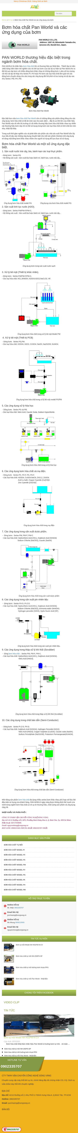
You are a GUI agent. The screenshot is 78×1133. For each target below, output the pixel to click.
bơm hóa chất (28, 66)
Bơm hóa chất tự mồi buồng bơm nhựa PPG (32, 967)
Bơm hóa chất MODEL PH (14, 885)
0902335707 (19, 908)
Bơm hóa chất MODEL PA (14, 880)
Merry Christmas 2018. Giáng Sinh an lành (34, 1)
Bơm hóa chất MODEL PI (14, 850)
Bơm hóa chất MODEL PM (15, 890)
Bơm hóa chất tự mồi (13, 845)
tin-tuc (10, 20)
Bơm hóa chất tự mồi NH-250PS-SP (29, 956)
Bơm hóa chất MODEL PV (14, 870)
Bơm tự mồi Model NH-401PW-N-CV (29, 945)
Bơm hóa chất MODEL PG (14, 875)
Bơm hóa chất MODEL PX (14, 855)
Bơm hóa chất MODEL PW (15, 865)
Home (4, 20)
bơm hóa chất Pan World (26, 118)
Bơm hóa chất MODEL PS (14, 860)
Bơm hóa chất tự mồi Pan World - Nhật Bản (32, 979)
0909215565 (19, 922)
